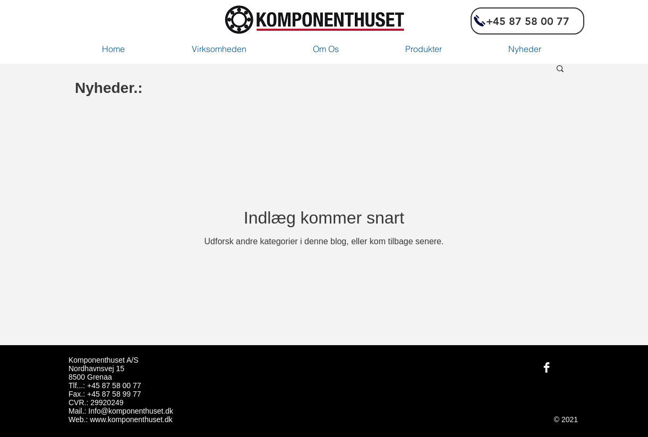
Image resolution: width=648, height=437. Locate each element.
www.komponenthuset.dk (131, 419)
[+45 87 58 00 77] (527, 21)
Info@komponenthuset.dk (130, 411)
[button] (560, 69)
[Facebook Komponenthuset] (546, 367)
